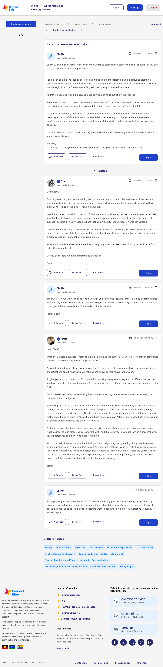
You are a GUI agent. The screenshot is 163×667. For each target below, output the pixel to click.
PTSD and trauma (144, 547)
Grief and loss (96, 547)
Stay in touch (63, 648)
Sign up (134, 7)
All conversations (53, 5)
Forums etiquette (70, 613)
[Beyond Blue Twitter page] (141, 647)
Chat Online (129, 613)
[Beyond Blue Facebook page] (114, 647)
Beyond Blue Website (14, 592)
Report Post (98, 156)
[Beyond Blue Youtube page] (123, 647)
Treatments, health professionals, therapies (66, 566)
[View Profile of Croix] (64, 181)
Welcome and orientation (104, 566)
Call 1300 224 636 (133, 599)
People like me (80, 24)
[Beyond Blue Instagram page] (132, 647)
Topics (34, 5)
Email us (127, 627)
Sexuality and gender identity (92, 554)
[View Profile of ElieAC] (60, 54)
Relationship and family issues (60, 554)
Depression (80, 547)
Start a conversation (21, 24)
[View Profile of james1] (64, 338)
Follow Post (77, 157)
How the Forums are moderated (78, 606)
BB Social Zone (63, 547)
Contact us (81, 663)
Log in (116, 7)
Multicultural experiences (119, 547)
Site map (142, 663)
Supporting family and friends (94, 560)
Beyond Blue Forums (14, 8)
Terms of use (101, 663)
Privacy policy (122, 663)
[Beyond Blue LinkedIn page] (149, 647)
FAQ (63, 601)
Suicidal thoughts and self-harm (61, 560)
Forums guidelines (40, 9)
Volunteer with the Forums (75, 618)
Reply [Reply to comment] (148, 273)
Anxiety (48, 547)
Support (153, 7)
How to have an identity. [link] (64, 30)
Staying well (117, 554)
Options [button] (155, 24)
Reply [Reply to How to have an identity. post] (148, 157)
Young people (105, 24)
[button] (50, 157)
